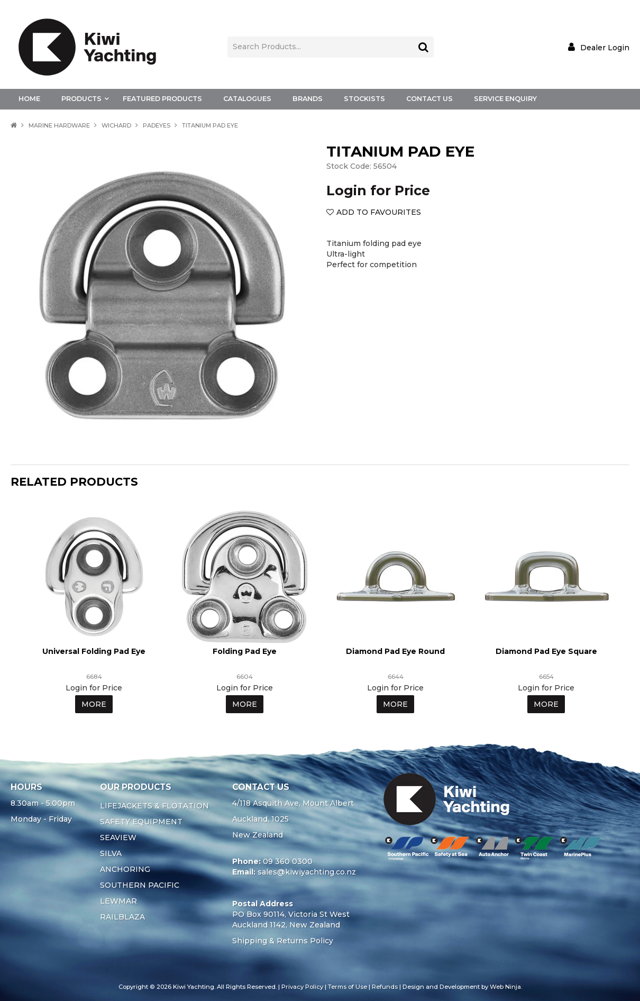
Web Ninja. (506, 986)
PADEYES (156, 125)
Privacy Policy (302, 986)
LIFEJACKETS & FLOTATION (154, 806)
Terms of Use (347, 986)
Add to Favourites (378, 212)
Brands (307, 99)
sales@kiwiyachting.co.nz (307, 872)
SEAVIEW (118, 837)
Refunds (385, 986)
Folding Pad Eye (245, 651)
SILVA (111, 853)
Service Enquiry (505, 99)
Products (81, 99)
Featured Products (162, 99)
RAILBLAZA (122, 917)
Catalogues (247, 99)
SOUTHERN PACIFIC (139, 885)
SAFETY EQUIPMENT (141, 821)
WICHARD (116, 125)
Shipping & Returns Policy (282, 940)
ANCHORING (125, 869)
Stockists (364, 99)
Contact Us (429, 99)
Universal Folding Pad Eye (93, 651)
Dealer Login (604, 47)
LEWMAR (118, 901)
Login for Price (378, 190)
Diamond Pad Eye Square (546, 651)
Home (29, 99)
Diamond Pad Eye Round (395, 651)
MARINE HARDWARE (59, 125)
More (93, 704)
